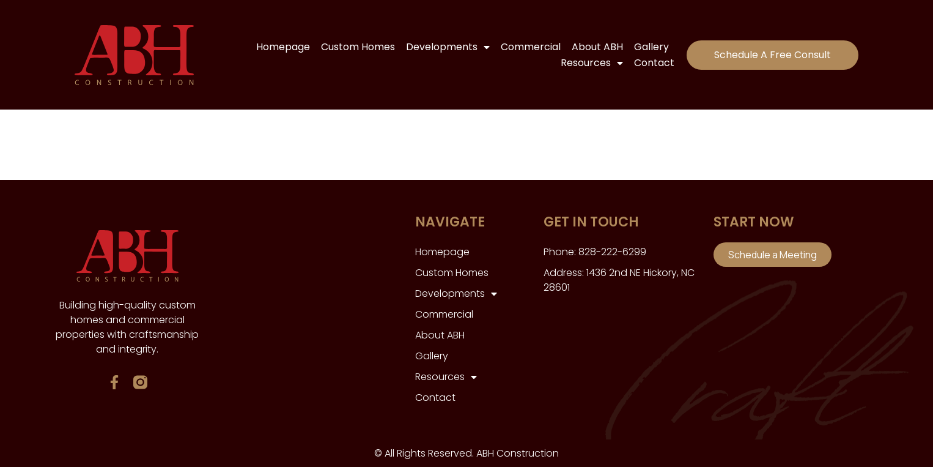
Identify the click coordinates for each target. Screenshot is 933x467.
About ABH (597, 47)
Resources (592, 63)
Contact (654, 63)
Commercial (531, 47)
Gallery (651, 47)
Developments (448, 47)
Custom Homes (358, 47)
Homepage (283, 47)
